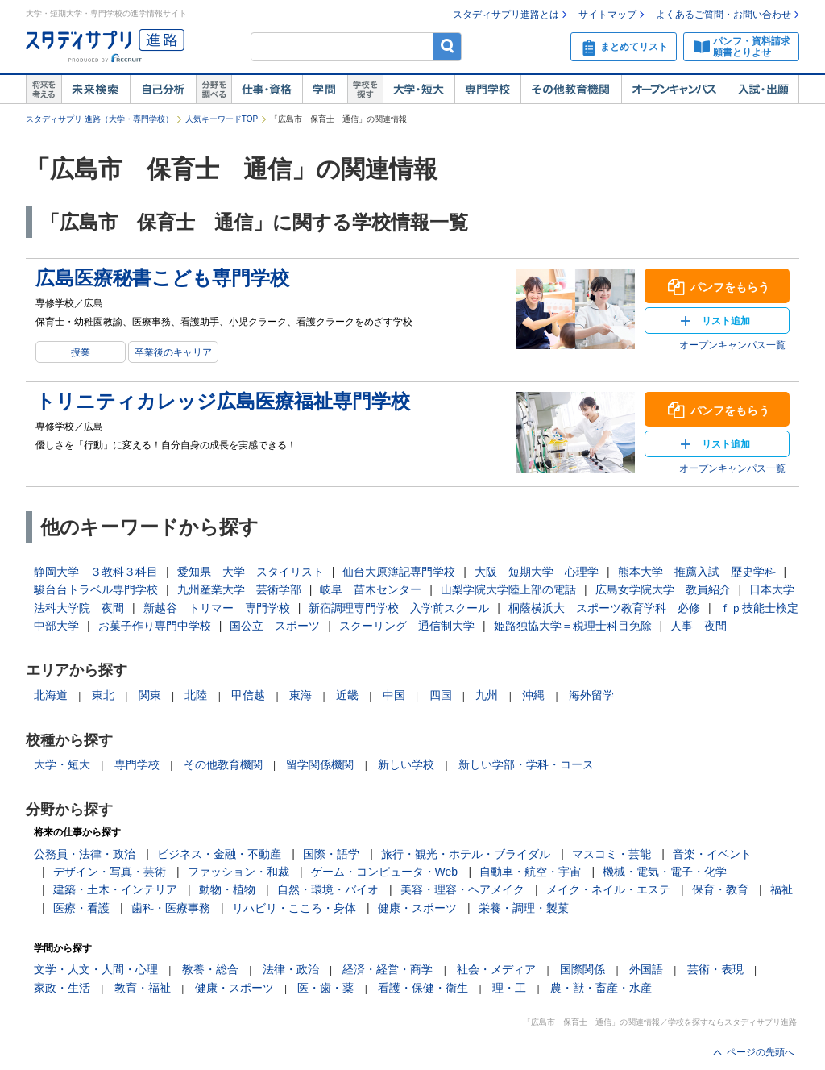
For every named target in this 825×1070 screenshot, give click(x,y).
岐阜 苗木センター (370, 589)
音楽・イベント (712, 853)
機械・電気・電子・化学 (665, 871)
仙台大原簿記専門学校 (398, 571)
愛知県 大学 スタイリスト (250, 571)
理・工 (509, 987)
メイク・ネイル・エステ (608, 889)
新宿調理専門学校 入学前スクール (399, 608)
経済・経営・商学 (387, 969)
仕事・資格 (266, 89)
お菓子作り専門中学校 (154, 625)
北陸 (195, 695)
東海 (300, 695)
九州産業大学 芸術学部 (239, 589)
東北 (103, 695)
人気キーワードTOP (221, 118)
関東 (150, 695)
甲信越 (248, 695)
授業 (80, 352)
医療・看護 (81, 907)
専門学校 (487, 89)
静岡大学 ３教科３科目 (96, 571)
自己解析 (163, 89)
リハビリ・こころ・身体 (294, 907)
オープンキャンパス (674, 89)
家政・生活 (62, 987)
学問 (324, 89)
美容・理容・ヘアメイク (462, 889)
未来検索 (95, 89)
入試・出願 (763, 89)
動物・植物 (227, 889)
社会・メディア (496, 969)
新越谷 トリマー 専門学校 (216, 608)
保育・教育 (720, 889)
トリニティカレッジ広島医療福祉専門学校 (222, 401)
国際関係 (582, 969)
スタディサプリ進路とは (506, 14)
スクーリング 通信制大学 (407, 625)
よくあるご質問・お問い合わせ (723, 14)
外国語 (646, 969)
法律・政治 (291, 969)
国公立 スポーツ (275, 625)
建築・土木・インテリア (115, 889)
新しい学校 (406, 764)
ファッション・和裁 (238, 871)
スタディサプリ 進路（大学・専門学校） (99, 118)
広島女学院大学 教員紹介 (663, 589)
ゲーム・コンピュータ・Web (384, 871)
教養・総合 (210, 969)
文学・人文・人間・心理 (96, 969)
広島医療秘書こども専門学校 (162, 278)
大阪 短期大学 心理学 (537, 571)
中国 (394, 695)
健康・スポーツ (417, 907)
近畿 (347, 695)
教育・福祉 (142, 987)
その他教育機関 (570, 89)
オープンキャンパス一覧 (732, 345)
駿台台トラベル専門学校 (96, 589)
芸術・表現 (715, 969)
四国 (440, 695)
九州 (486, 695)
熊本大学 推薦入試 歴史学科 (697, 571)
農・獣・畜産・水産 (601, 987)
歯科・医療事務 (170, 907)
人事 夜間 (698, 625)
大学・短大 (418, 89)
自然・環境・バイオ (328, 889)
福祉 (781, 889)
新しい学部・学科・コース (526, 764)
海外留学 (591, 695)
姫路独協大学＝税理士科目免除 (573, 625)
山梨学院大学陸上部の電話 (508, 589)
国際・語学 (331, 853)
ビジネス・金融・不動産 (219, 853)
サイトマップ (607, 14)
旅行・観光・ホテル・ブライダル (465, 853)
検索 (447, 46)
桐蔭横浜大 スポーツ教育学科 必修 (604, 608)
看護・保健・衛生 (423, 987)
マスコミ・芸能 (611, 853)
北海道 (51, 695)
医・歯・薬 (325, 987)
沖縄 (533, 695)
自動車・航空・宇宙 (530, 871)
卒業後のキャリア (173, 352)
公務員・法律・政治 (84, 853)
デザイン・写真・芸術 (109, 871)
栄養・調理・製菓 (524, 907)
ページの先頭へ (760, 1052)
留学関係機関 (320, 764)
